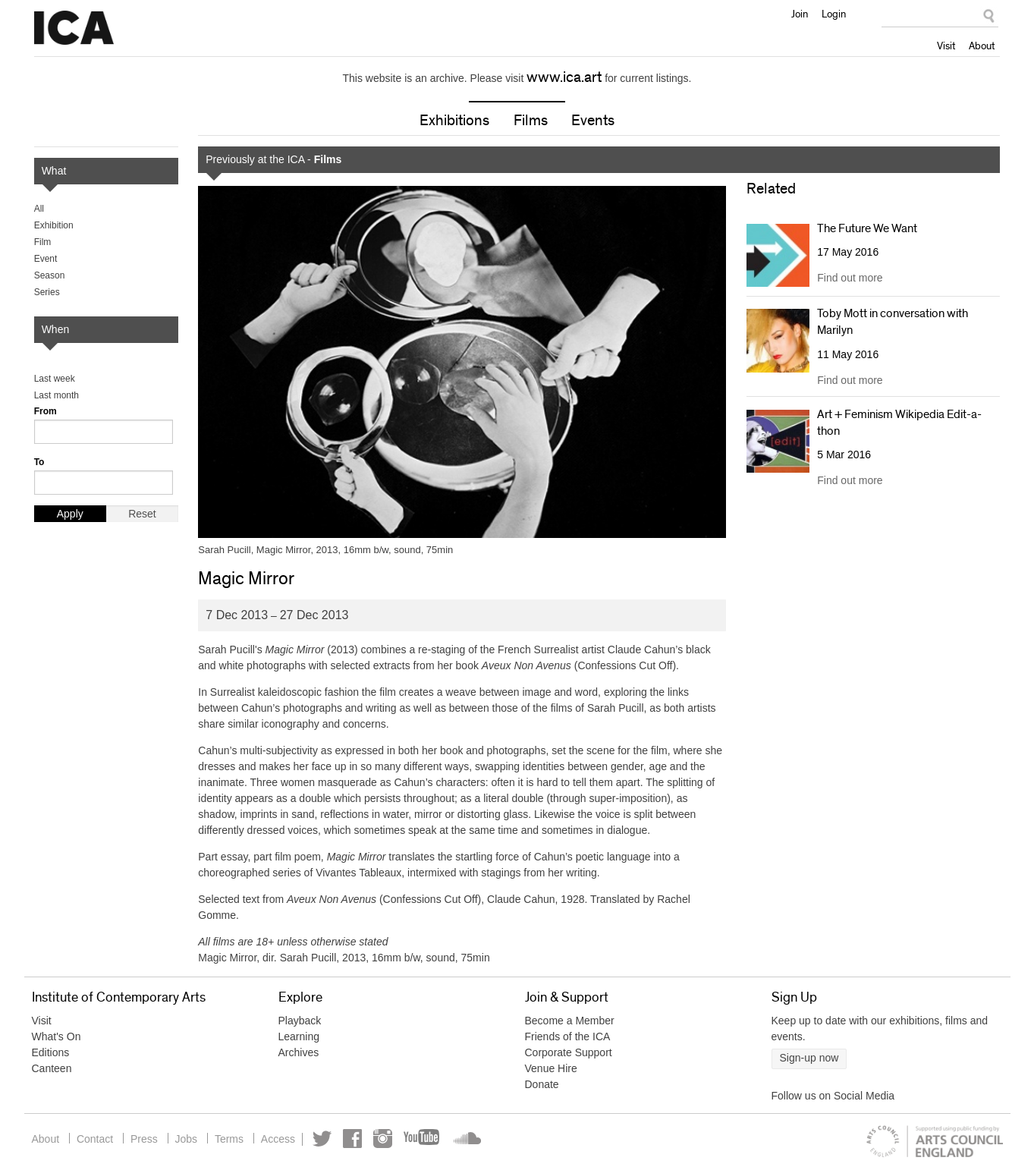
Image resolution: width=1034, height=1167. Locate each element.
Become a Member (569, 1021)
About (982, 45)
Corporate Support (568, 1053)
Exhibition (54, 225)
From (45, 411)
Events (592, 120)
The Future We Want (867, 228)
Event (46, 258)
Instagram (392, 1139)
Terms (235, 1139)
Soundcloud (474, 1139)
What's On (56, 1037)
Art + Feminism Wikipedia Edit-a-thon (899, 422)
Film (43, 242)
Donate (542, 1085)
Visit (946, 45)
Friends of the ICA (568, 1037)
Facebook (362, 1139)
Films (531, 120)
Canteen (52, 1069)
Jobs (191, 1139)
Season (49, 275)
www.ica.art (564, 77)
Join (799, 13)
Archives (298, 1053)
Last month (56, 395)
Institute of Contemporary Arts (74, 28)
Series (47, 292)
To (39, 462)
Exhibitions (454, 120)
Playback (300, 1021)
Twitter (331, 1139)
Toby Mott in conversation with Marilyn (892, 321)
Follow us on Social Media (833, 1096)
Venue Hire (551, 1069)
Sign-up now (809, 1058)
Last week (54, 378)
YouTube (432, 1139)
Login (834, 13)
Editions (51, 1053)
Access (286, 1139)
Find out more (849, 278)
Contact (96, 1139)
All (39, 208)
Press (147, 1139)
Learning (299, 1037)
